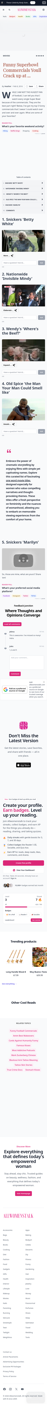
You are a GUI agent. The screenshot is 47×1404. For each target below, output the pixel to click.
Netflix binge (15, 131)
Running (6, 1296)
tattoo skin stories (23, 1047)
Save (29, 86)
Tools (28, 1320)
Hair (27, 1257)
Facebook (6, 596)
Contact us (7, 1334)
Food (5, 1247)
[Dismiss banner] (44, 682)
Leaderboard (9, 920)
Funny (28, 1247)
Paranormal (30, 1286)
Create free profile (23, 863)
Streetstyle (7, 1305)
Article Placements (10, 1339)
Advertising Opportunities (13, 1344)
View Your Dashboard (23, 870)
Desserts (29, 1232)
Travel (28, 1310)
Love (27, 1271)
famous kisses (23, 1028)
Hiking (5, 131)
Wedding (29, 1315)
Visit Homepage (23, 1176)
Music (28, 1281)
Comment (15, 674)
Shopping (26, 131)
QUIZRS (43, 133)
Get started (36, 920)
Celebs (28, 1227)
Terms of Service (9, 1359)
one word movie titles (18, 480)
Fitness (28, 1242)
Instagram (16, 596)
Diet (4, 1237)
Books (28, 16)
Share (39, 86)
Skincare (6, 1300)
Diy (27, 1237)
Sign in (13, 878)
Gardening (30, 1252)
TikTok (33, 596)
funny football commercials (23, 1013)
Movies (6, 1281)
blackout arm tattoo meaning (23, 1042)
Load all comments (12, 624)
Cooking (35, 131)
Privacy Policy (8, 1354)
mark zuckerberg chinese (23, 1038)
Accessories (7, 1213)
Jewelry (28, 1266)
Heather (7, 86)
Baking (28, 1218)
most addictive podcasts (23, 1033)
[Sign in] (43, 9)
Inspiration (30, 1261)
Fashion (6, 1242)
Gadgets (6, 1252)
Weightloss (7, 1320)
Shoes (28, 1296)
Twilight (6, 1315)
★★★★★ (40, 56)
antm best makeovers (23, 1018)
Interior (6, 1266)
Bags (5, 1218)
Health (20, 16)
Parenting (7, 1291)
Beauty (6, 1222)
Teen (5, 1310)
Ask (41, 263)
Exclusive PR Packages (12, 1349)
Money (28, 1276)
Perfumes (29, 1291)
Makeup (6, 1276)
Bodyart (12, 16)
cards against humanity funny (23, 1023)
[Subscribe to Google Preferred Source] (14, 689)
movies (6, 56)
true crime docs (14, 1052)
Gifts (34, 16)
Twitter (25, 596)
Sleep (28, 1300)
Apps (28, 1213)
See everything (9, 966)
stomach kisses (32, 1052)
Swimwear (30, 1305)
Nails (5, 16)
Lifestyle (6, 1271)
